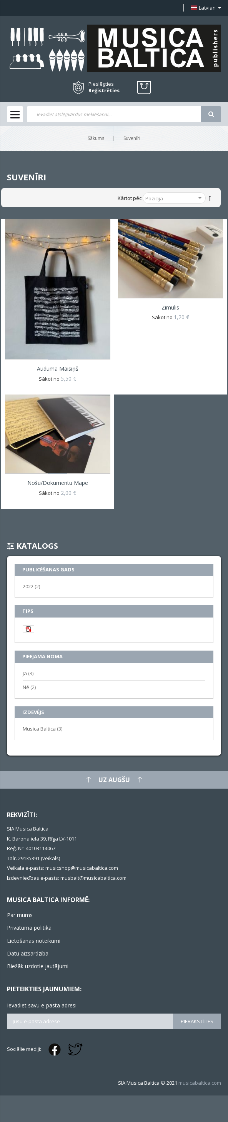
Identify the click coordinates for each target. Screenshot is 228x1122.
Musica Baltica (42, 728)
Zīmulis (170, 307)
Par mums (20, 915)
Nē (29, 687)
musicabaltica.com (199, 1082)
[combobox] (114, 114)
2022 (31, 586)
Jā (28, 673)
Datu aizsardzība (27, 953)
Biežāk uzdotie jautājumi (37, 966)
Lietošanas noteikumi (33, 940)
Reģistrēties (104, 90)
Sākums (96, 138)
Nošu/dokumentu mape (57, 482)
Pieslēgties (101, 83)
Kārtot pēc (129, 198)
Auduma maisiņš (57, 368)
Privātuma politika (29, 927)
